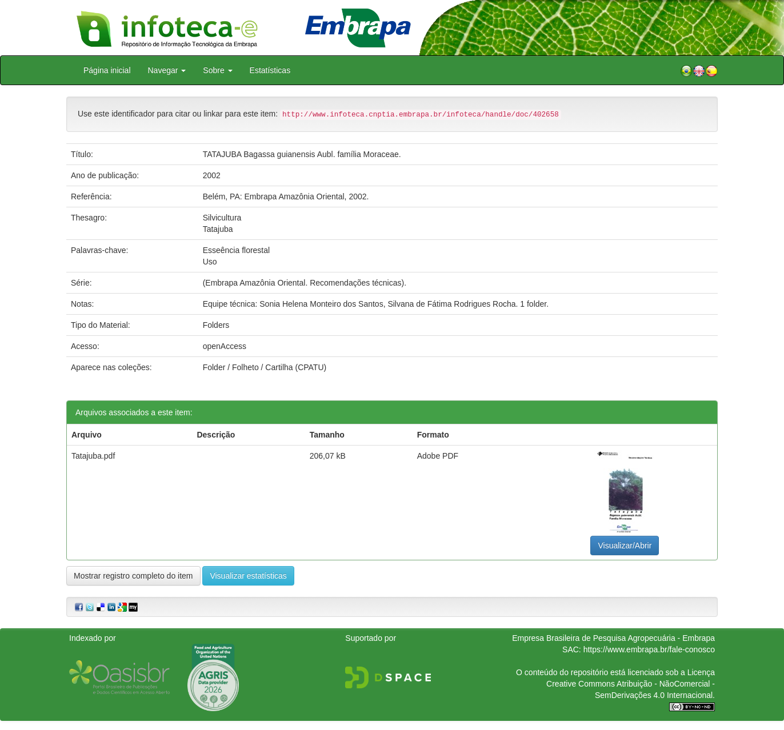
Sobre (217, 70)
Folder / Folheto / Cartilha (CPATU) (265, 367)
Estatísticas (270, 70)
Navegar (167, 70)
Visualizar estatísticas (248, 575)
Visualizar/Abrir (624, 545)
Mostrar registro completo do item (133, 575)
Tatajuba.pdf (93, 455)
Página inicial (107, 70)
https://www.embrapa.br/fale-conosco (649, 649)
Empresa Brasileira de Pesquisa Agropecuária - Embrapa (613, 638)
